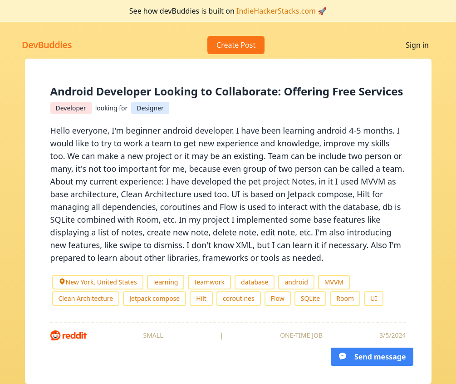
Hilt (201, 298)
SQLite (310, 298)
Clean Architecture (86, 298)
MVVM (333, 282)
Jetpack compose (154, 298)
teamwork (209, 282)
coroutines (239, 298)
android (296, 282)
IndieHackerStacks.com (276, 11)
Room (345, 298)
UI (373, 298)
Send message (372, 356)
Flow (277, 298)
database (254, 282)
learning (165, 282)
